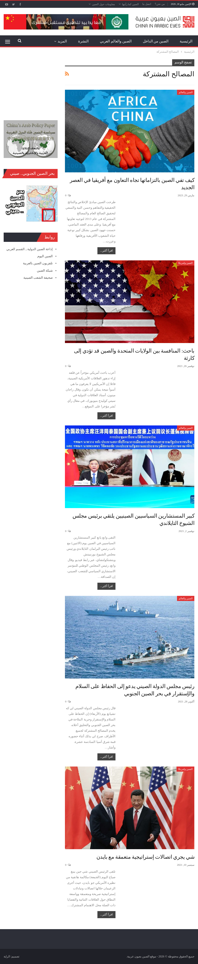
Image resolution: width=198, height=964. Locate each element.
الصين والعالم (186, 92)
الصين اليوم (45, 256)
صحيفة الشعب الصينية (38, 277)
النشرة (83, 41)
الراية (7, 956)
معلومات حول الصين (103, 4)
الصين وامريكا (185, 263)
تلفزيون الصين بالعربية (38, 263)
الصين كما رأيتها (130, 4)
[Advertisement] (31, 83)
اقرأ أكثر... (106, 250)
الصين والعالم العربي (116, 41)
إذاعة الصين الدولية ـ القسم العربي (29, 249)
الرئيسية (186, 41)
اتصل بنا (146, 3)
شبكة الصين (45, 270)
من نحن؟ (160, 3)
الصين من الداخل (156, 41)
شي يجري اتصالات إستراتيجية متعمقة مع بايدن (145, 857)
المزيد (62, 41)
